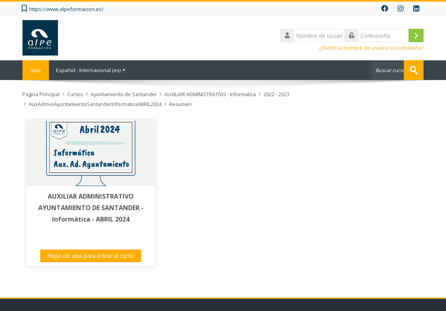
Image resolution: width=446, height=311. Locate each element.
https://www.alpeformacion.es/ (66, 9)
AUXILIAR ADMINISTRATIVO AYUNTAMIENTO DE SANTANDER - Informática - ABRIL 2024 (91, 207)
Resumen (180, 104)
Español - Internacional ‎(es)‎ (90, 70)
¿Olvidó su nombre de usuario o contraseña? (371, 48)
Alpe (35, 70)
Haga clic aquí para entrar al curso (90, 255)
